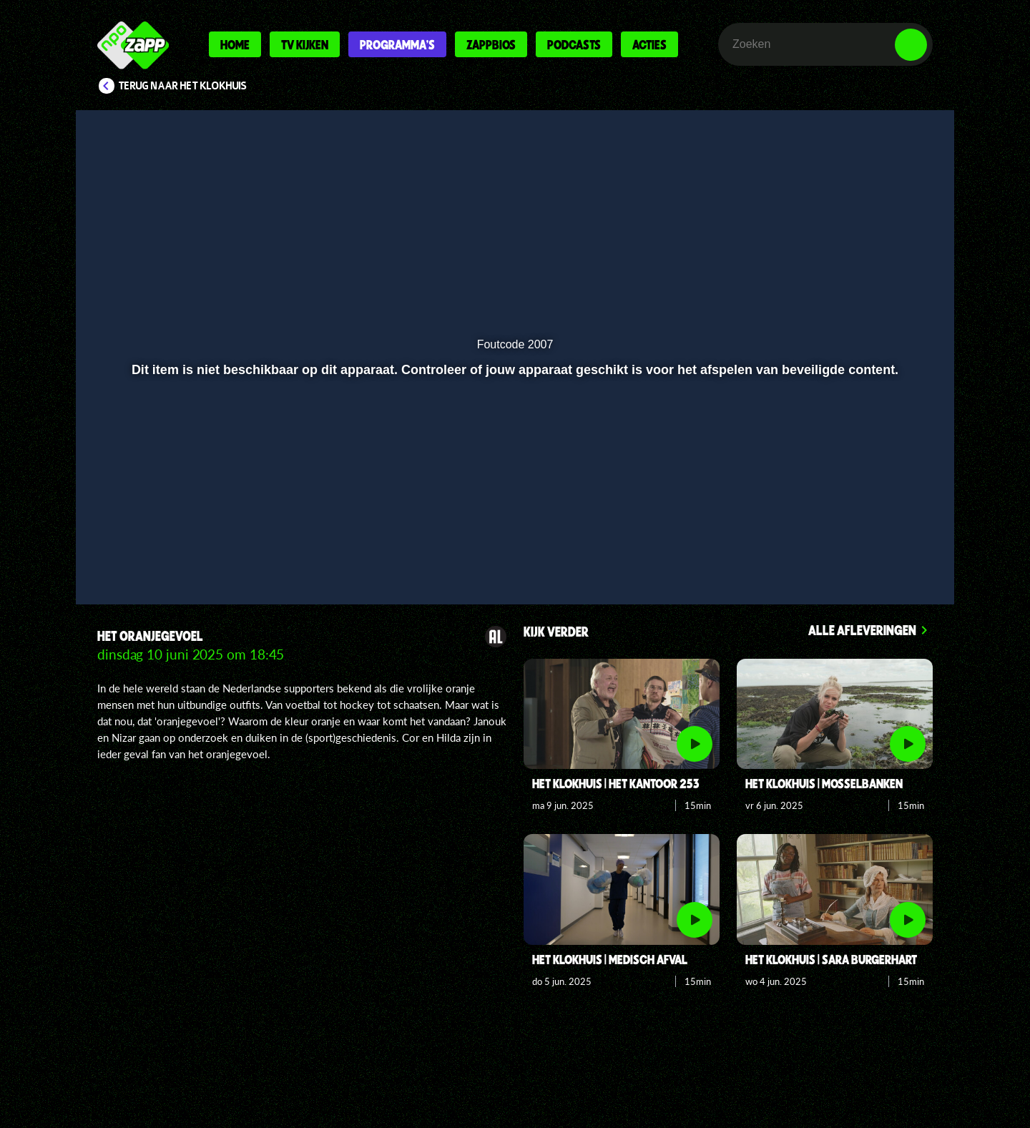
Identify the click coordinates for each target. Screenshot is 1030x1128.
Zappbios (491, 44)
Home (235, 44)
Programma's (397, 44)
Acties (649, 44)
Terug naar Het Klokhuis (183, 85)
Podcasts (574, 44)
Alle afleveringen (862, 630)
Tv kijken (304, 44)
